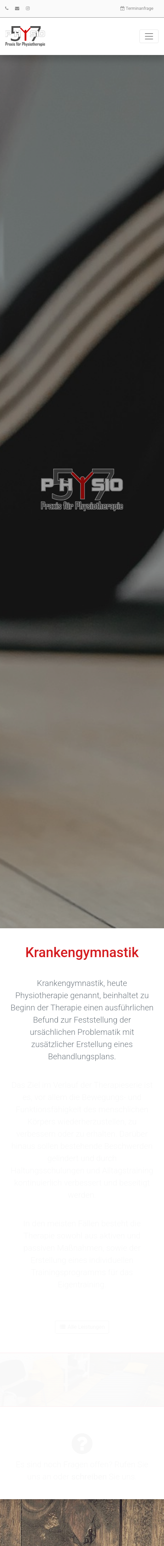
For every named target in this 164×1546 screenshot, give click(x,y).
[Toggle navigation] (149, 36)
